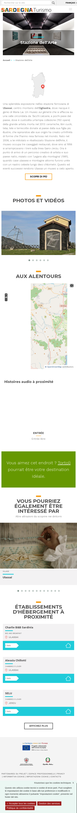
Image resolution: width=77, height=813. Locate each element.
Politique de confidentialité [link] (20, 808)
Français (70, 3)
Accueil (6, 60)
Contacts (55, 776)
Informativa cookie (13, 776)
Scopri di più (38, 176)
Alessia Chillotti (15, 660)
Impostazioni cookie (37, 776)
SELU (8, 693)
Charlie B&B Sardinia (19, 627)
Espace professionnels (42, 774)
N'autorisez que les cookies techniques (55, 782)
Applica (53, 3)
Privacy (61, 774)
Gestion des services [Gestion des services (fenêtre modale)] (49, 803)
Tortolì (64, 462)
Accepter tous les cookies (21, 803)
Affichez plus (38, 726)
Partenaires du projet (14, 774)
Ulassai (7, 577)
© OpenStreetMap (53, 367)
